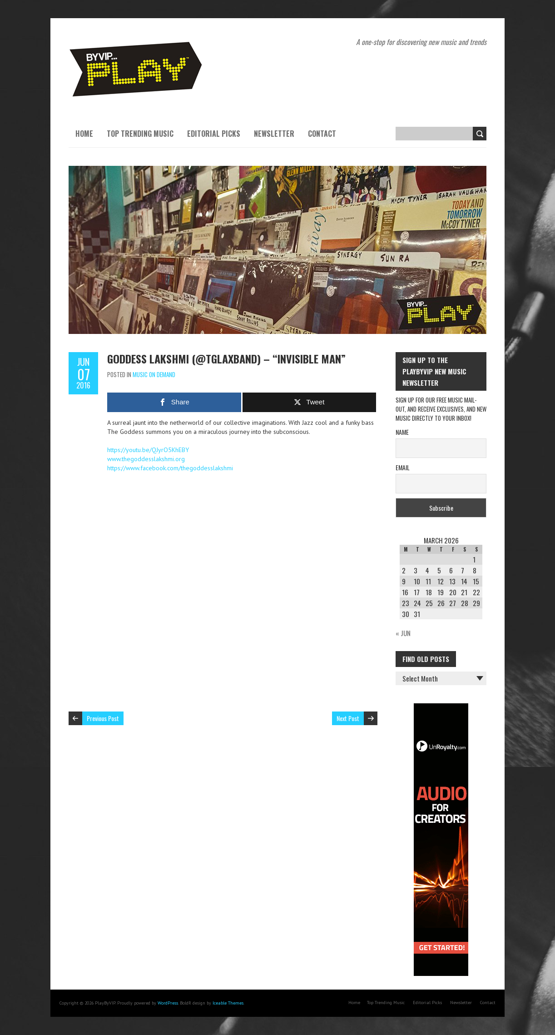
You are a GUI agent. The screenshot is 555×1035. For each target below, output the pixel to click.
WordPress (168, 1003)
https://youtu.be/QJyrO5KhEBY (148, 450)
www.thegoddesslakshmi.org (146, 459)
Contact (322, 133)
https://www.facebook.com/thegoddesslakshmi (170, 468)
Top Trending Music (140, 133)
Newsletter (274, 133)
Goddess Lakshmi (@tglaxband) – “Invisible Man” (226, 358)
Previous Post (103, 718)
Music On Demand (154, 374)
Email (403, 467)
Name (402, 432)
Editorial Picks (213, 133)
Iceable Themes (228, 1003)
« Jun (403, 633)
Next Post (348, 718)
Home (84, 133)
